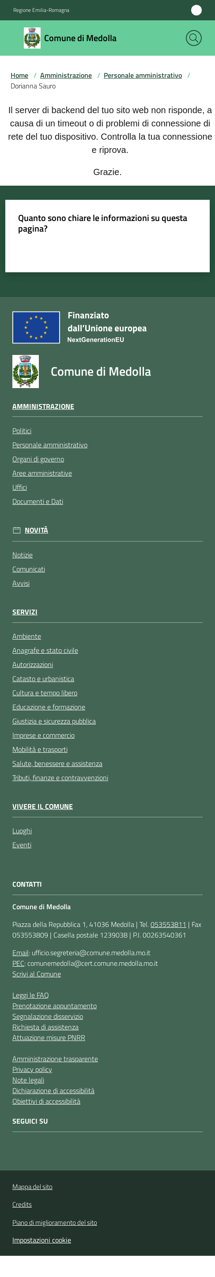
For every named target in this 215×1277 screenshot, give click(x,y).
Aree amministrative (42, 473)
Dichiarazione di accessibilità (53, 1090)
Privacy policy (32, 1069)
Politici (21, 430)
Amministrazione (66, 75)
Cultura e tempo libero (44, 692)
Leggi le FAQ (30, 995)
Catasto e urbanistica (43, 678)
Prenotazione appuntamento (54, 1005)
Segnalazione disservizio (47, 1016)
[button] (194, 38)
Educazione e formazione (48, 706)
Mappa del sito (32, 1187)
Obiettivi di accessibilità (46, 1101)
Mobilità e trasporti (40, 749)
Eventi (21, 844)
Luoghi (22, 830)
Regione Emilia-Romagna (41, 10)
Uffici (19, 487)
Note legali (28, 1080)
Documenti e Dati (37, 501)
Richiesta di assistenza (45, 1027)
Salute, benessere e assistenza (57, 763)
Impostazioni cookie (41, 1240)
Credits (22, 1204)
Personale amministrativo (143, 75)
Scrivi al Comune (36, 973)
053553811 (168, 924)
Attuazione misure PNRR (48, 1037)
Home (19, 75)
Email (20, 952)
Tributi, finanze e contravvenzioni (60, 777)
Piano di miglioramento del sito (54, 1222)
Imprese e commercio (43, 735)
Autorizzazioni (32, 664)
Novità (36, 530)
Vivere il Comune (42, 806)
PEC (18, 963)
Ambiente (26, 636)
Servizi (25, 612)
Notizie (22, 554)
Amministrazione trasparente (55, 1058)
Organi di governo (38, 459)
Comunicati (28, 569)
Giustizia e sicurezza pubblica (54, 721)
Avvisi (21, 583)
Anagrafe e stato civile (45, 650)
